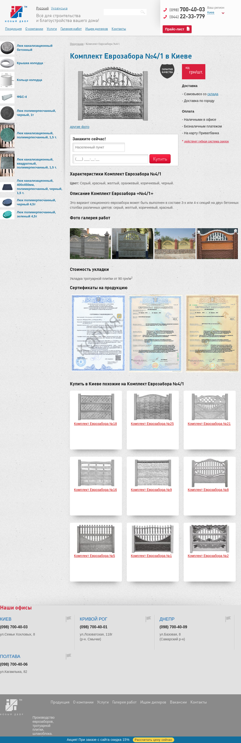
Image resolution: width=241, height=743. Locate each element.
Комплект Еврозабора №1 (151, 556)
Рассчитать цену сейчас (153, 740)
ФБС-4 (22, 97)
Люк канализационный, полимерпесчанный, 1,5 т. (37, 135)
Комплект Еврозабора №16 (95, 490)
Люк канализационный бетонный (35, 48)
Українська (59, 8)
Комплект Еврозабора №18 (95, 424)
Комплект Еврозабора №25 (152, 424)
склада (213, 94)
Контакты (119, 29)
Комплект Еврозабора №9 (151, 490)
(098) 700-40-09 (173, 627)
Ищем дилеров (96, 29)
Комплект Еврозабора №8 (208, 490)
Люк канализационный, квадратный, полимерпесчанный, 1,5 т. (37, 163)
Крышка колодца (30, 63)
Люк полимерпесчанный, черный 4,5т (36, 202)
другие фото (79, 127)
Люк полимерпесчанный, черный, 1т (36, 113)
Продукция (13, 29)
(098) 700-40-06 (14, 664)
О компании (34, 29)
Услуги (52, 29)
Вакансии (178, 702)
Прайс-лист (174, 29)
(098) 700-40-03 (14, 627)
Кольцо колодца (29, 80)
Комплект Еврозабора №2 (208, 556)
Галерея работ (71, 29)
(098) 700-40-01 (93, 627)
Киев (210, 12)
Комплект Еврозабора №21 (209, 424)
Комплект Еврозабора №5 (94, 556)
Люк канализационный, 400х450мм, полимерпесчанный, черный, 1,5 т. (39, 187)
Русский (42, 8)
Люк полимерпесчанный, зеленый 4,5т (36, 214)
